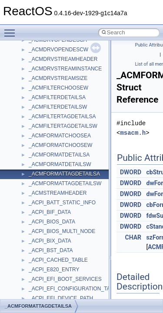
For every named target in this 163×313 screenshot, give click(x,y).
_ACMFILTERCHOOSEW (58, 88)
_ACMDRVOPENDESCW (58, 50)
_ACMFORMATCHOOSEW (60, 145)
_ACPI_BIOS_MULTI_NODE (62, 231)
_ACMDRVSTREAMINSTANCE (65, 69)
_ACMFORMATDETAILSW (60, 164)
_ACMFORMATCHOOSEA (60, 136)
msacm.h (133, 133)
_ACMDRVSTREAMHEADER (63, 59)
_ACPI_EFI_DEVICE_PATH (61, 298)
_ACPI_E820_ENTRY (54, 269)
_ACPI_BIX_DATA (50, 241)
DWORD (130, 172)
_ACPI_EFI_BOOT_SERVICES (65, 279)
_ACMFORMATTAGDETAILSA (64, 174)
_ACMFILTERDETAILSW (58, 107)
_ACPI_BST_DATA (51, 250)
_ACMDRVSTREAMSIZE (58, 78)
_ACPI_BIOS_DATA (52, 222)
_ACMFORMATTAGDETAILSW (65, 183)
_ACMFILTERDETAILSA (57, 97)
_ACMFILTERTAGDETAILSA (62, 116)
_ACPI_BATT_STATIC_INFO (62, 203)
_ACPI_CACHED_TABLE (58, 260)
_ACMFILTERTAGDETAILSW (63, 126)
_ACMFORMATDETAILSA (59, 155)
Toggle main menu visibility (11, 29)
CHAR (133, 237)
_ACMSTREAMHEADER (57, 193)
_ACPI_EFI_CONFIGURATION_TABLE (74, 289)
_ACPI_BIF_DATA (50, 212)
